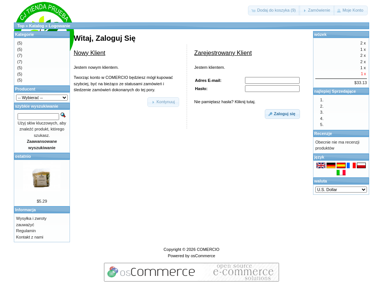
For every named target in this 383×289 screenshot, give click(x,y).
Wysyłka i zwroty (31, 218)
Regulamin (26, 230)
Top (20, 26)
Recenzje (323, 133)
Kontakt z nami (29, 237)
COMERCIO (208, 249)
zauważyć (25, 224)
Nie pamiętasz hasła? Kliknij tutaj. (224, 101)
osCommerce (203, 255)
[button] (274, 10)
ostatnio (23, 156)
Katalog (36, 26)
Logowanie (59, 26)
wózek (320, 34)
